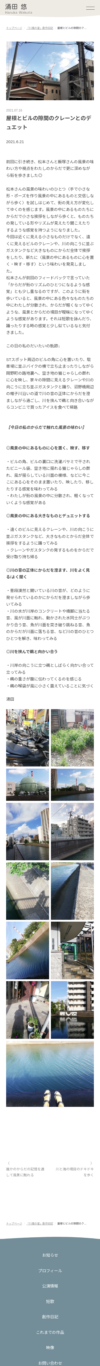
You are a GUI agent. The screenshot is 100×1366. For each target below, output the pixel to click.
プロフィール (50, 1270)
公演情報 (50, 1286)
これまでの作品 (50, 1332)
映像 (50, 1347)
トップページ (14, 28)
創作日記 (50, 1317)
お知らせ (50, 1255)
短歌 (50, 1301)
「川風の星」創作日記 (39, 28)
